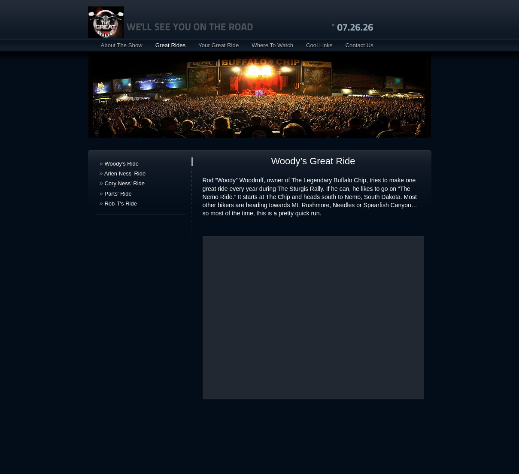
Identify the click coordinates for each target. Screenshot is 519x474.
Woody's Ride (119, 163)
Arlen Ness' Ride (123, 173)
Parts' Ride (116, 193)
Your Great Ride (218, 45)
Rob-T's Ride (118, 203)
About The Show (122, 45)
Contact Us (359, 45)
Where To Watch (272, 45)
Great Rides (170, 45)
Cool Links (319, 45)
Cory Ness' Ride (122, 183)
